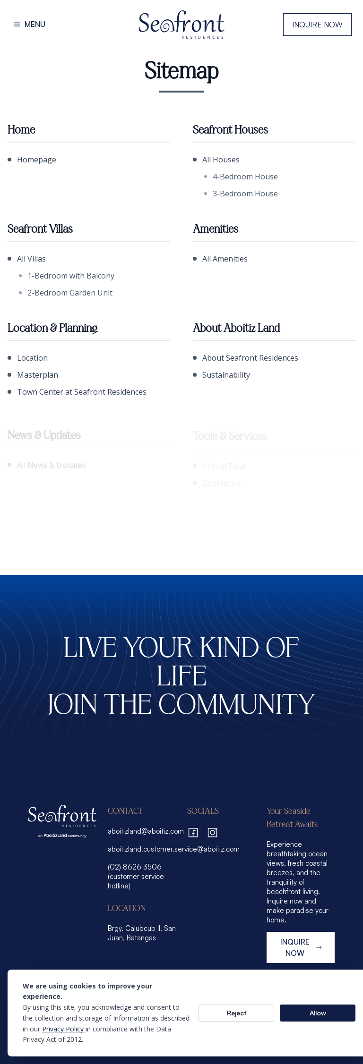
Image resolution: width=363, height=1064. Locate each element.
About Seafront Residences (245, 358)
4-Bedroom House (241, 176)
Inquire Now (317, 24)
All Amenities (220, 258)
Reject (236, 1013)
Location (28, 358)
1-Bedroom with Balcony (66, 275)
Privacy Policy (64, 1028)
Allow (318, 1013)
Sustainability (221, 375)
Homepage (32, 159)
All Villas (27, 258)
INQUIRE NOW (301, 947)
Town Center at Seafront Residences (77, 392)
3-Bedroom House (241, 193)
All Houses (216, 159)
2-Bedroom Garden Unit (65, 292)
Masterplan (33, 375)
